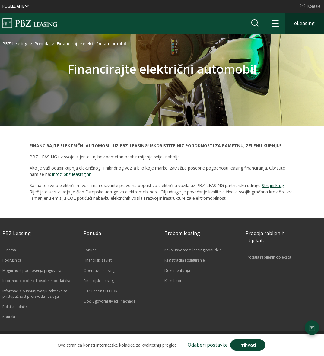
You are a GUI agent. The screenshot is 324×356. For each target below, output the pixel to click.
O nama (9, 250)
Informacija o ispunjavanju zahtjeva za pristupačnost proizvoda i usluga (34, 293)
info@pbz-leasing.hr (71, 174)
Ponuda (41, 43)
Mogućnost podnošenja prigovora (31, 270)
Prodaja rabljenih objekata (268, 257)
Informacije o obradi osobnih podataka (36, 280)
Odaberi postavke (208, 345)
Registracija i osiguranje (184, 260)
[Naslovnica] (29, 23)
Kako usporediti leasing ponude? (192, 250)
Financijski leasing (99, 280)
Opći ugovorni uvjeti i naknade (109, 301)
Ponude (90, 250)
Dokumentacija (177, 270)
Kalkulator (173, 280)
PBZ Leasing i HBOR (100, 291)
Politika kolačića (16, 306)
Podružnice (12, 260)
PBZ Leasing (14, 43)
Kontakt (310, 6)
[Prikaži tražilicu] (254, 23)
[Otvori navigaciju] (275, 23)
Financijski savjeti (98, 260)
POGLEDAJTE (15, 6)
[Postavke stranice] (312, 327)
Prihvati (247, 345)
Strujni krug (273, 185)
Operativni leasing (99, 270)
